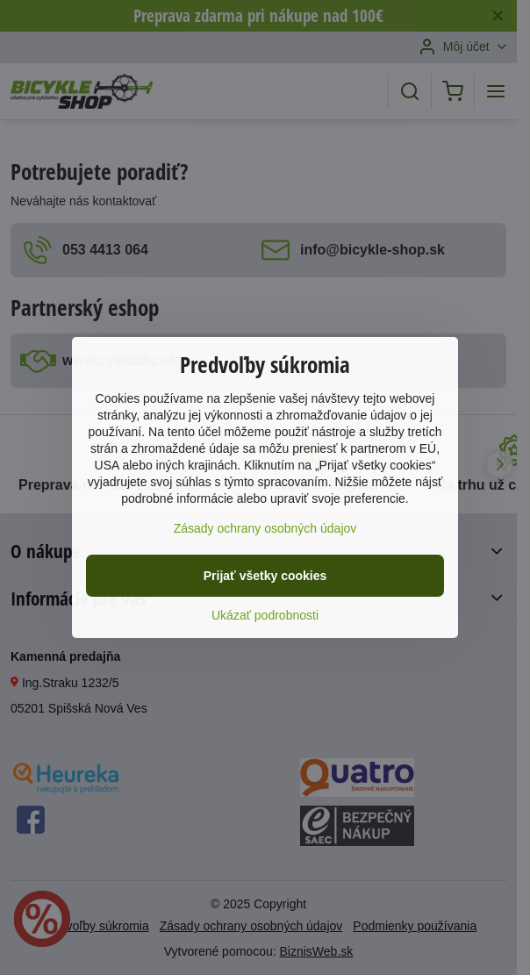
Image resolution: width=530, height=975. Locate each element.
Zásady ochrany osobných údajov (265, 528)
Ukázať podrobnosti (265, 615)
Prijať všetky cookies (265, 576)
